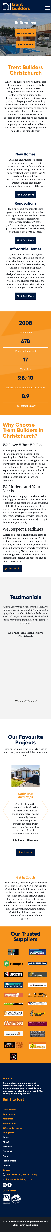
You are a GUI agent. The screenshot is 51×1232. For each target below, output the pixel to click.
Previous (6, 810)
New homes (9, 1114)
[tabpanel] (25, 622)
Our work (8, 1151)
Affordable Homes (12, 1128)
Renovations (9, 1123)
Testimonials (9, 1161)
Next (45, 810)
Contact (7, 1165)
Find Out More (25, 194)
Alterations (9, 1119)
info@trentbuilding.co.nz (19, 1179)
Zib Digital (33, 1225)
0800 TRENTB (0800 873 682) (21, 1174)
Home (6, 1137)
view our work (25, 33)
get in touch (25, 44)
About (6, 1142)
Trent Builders (17, 1221)
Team (5, 1156)
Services (7, 1146)
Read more (25, 852)
